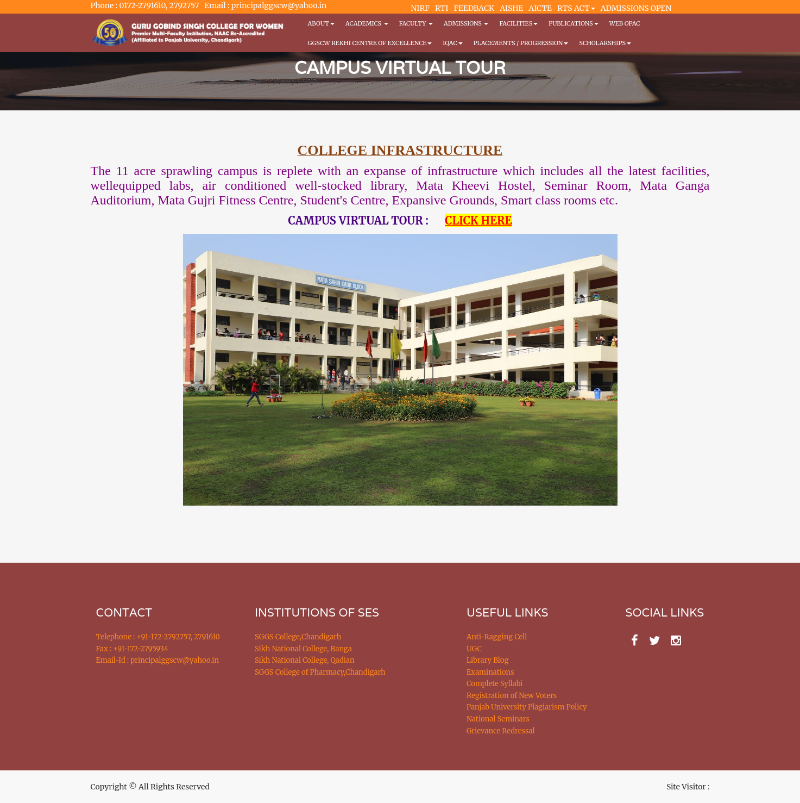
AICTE (540, 8)
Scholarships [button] (605, 43)
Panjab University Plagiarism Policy (527, 707)
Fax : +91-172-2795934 (132, 648)
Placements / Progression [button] (521, 43)
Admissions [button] (466, 23)
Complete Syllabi (495, 683)
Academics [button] (366, 23)
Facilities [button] (518, 23)
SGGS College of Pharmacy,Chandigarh (320, 672)
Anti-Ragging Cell (497, 637)
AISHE (511, 8)
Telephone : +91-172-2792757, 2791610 (158, 637)
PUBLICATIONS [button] (573, 23)
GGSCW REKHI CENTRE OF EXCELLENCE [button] (370, 43)
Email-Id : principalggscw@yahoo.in (157, 660)
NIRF (420, 8)
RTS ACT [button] (576, 8)
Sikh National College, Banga (303, 648)
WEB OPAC (624, 23)
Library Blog (487, 660)
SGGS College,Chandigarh (298, 637)
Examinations (490, 672)
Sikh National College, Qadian (305, 660)
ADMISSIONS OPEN (636, 8)
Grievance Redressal (501, 731)
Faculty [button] (416, 23)
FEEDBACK (473, 8)
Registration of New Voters (512, 695)
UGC (474, 648)
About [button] (321, 23)
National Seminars (498, 719)
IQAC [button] (452, 43)
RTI (441, 8)
